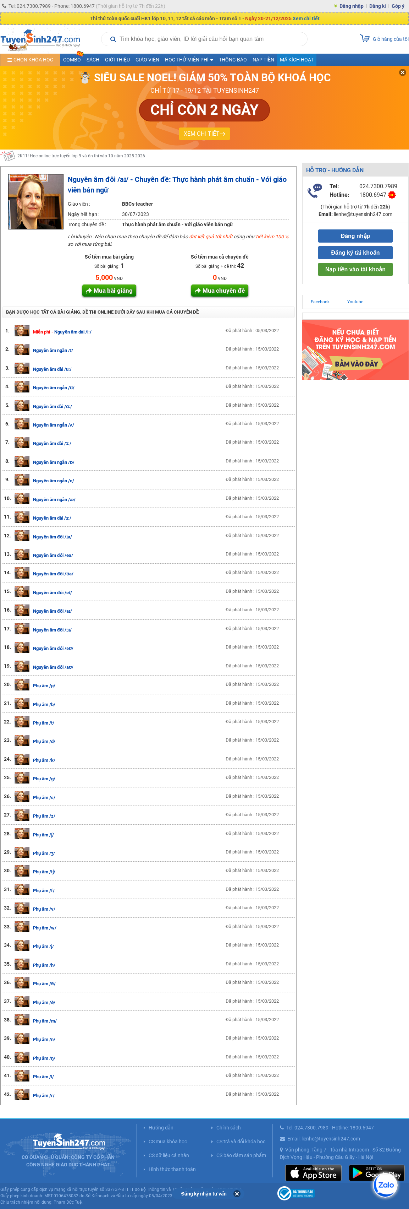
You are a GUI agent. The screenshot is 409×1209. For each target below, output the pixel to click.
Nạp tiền (263, 60)
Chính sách (228, 1128)
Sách (93, 60)
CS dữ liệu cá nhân (169, 1155)
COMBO (73, 58)
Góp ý (398, 6)
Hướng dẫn (161, 1128)
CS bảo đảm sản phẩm (241, 1155)
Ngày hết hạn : (83, 214)
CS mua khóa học (168, 1141)
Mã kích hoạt (297, 60)
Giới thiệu (117, 60)
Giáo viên (147, 60)
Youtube (355, 301)
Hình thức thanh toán (172, 1169)
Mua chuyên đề (224, 290)
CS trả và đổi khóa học (240, 1141)
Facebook (320, 301)
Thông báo (233, 60)
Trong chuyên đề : (87, 224)
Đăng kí (377, 6)
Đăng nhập (351, 6)
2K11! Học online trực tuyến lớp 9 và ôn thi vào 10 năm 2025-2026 (81, 155)
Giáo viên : (79, 204)
